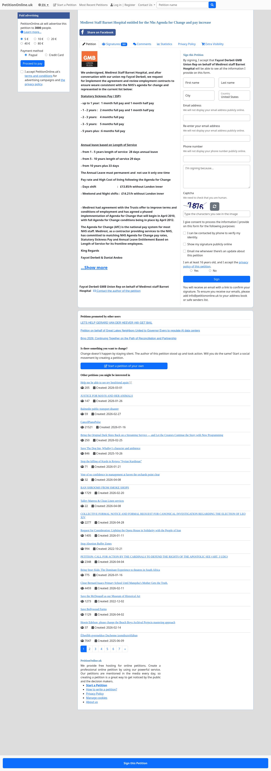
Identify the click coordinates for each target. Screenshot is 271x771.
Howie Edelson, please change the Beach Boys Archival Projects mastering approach (128, 671)
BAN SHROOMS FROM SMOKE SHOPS (105, 536)
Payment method (32, 155)
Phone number (193, 195)
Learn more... (31, 136)
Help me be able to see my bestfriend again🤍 (106, 431)
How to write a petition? (101, 738)
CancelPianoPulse (91, 470)
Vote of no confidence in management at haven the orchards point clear (120, 523)
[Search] (183, 5)
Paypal (33, 159)
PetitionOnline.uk (17, 4)
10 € (40, 143)
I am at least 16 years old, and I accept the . (215, 313)
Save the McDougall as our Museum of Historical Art (110, 644)
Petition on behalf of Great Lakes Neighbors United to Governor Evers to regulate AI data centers (140, 379)
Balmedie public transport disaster (100, 457)
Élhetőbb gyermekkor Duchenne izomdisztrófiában (109, 684)
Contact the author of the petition (117, 339)
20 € (54, 143)
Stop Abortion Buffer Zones (96, 592)
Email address (192, 154)
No (215, 319)
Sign (217, 328)
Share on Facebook (96, 81)
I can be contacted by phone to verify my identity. (213, 284)
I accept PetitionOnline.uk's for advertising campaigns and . (45, 182)
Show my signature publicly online (209, 293)
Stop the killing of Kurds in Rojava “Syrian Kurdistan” (111, 510)
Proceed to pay (32, 168)
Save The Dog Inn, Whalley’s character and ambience (110, 497)
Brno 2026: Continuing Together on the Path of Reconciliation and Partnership (128, 387)
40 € (27, 148)
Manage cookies (96, 746)
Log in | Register (122, 5)
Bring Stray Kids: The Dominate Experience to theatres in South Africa (120, 618)
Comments (142, 93)
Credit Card (56, 159)
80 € (40, 148)
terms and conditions (38, 180)
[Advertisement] (165, 39)
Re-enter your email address (201, 175)
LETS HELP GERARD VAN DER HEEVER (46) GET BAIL (116, 371)
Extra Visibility (213, 93)
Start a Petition (64, 5)
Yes (196, 319)
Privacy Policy (187, 93)
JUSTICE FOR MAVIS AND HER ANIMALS (107, 444)
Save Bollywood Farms (94, 657)
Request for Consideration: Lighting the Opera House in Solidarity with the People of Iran (131, 579)
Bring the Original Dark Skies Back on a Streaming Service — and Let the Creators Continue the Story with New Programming (152, 483)
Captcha (188, 242)
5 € (26, 143)
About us (92, 751)
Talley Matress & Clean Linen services (102, 549)
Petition (89, 93)
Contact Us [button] (145, 5)
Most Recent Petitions (93, 5)
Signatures (114, 93)
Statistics (164, 93)
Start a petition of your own (124, 415)
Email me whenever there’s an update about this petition (216, 302)
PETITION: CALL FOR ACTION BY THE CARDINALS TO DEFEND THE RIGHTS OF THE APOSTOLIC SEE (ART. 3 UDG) (154, 605)
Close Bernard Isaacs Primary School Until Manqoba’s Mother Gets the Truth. (124, 631)
